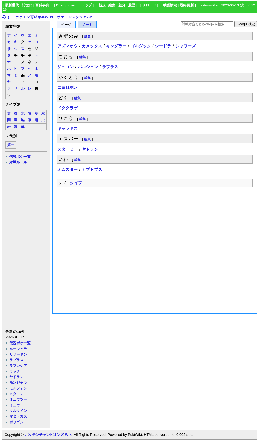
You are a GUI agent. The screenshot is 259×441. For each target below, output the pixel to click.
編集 (111, 5)
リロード (149, 5)
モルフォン (18, 388)
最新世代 (12, 5)
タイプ (76, 183)
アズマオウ (67, 46)
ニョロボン (67, 87)
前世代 (27, 5)
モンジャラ (18, 382)
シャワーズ (185, 46)
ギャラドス (67, 128)
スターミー (67, 149)
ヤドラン (16, 377)
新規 (102, 5)
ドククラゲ (67, 108)
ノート (87, 25)
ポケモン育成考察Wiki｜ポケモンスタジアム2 (53, 17)
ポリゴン (16, 422)
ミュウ (14, 405)
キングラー (116, 46)
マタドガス (18, 416)
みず (6, 17)
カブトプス (92, 169)
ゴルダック (141, 46)
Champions (65, 5)
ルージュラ (18, 349)
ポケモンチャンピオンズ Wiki (48, 435)
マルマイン (18, 411)
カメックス (92, 46)
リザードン (18, 354)
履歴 (131, 5)
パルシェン (88, 67)
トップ (86, 5)
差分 (121, 5)
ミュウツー (18, 399)
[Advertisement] (26, 246)
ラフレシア (18, 366)
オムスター (67, 169)
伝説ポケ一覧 (20, 157)
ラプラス (16, 360)
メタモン (16, 394)
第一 (10, 145)
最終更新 (187, 5)
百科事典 (42, 5)
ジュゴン (65, 67)
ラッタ (14, 371)
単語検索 (170, 5)
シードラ (163, 46)
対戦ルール (18, 162)
